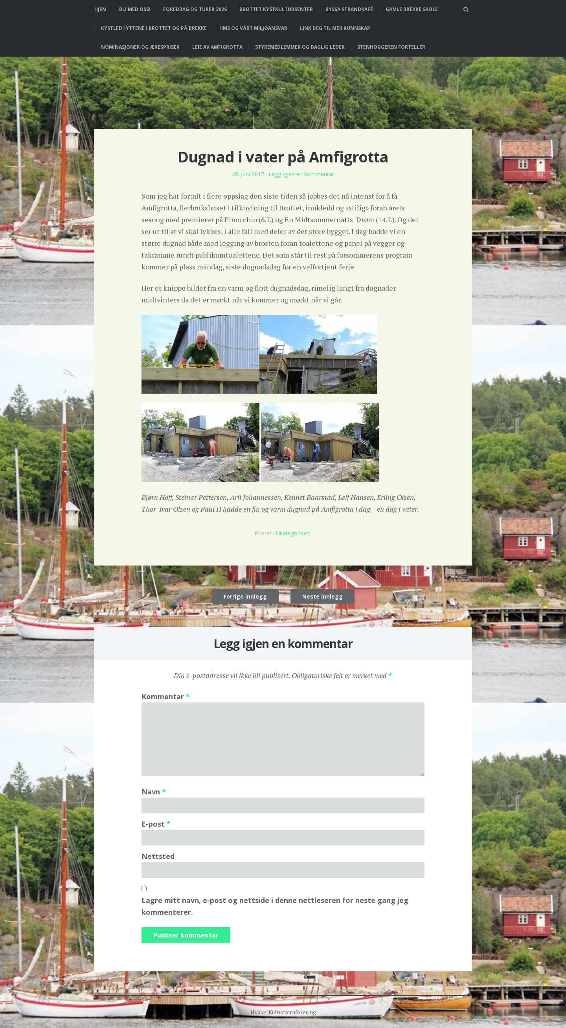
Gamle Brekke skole (412, 9)
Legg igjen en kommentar (301, 174)
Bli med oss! (135, 9)
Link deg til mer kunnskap (335, 28)
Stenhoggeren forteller (391, 47)
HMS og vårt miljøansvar (253, 28)
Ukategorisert (293, 533)
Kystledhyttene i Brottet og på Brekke (154, 28)
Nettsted (158, 856)
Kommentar (166, 696)
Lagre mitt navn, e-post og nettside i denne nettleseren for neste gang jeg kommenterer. (275, 906)
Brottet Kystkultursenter (276, 9)
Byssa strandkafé (349, 9)
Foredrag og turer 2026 (195, 9)
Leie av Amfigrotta (217, 47)
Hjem (100, 9)
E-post (156, 824)
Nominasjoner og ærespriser (140, 47)
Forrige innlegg (245, 596)
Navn (154, 791)
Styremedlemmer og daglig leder (300, 47)
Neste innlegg (322, 596)
